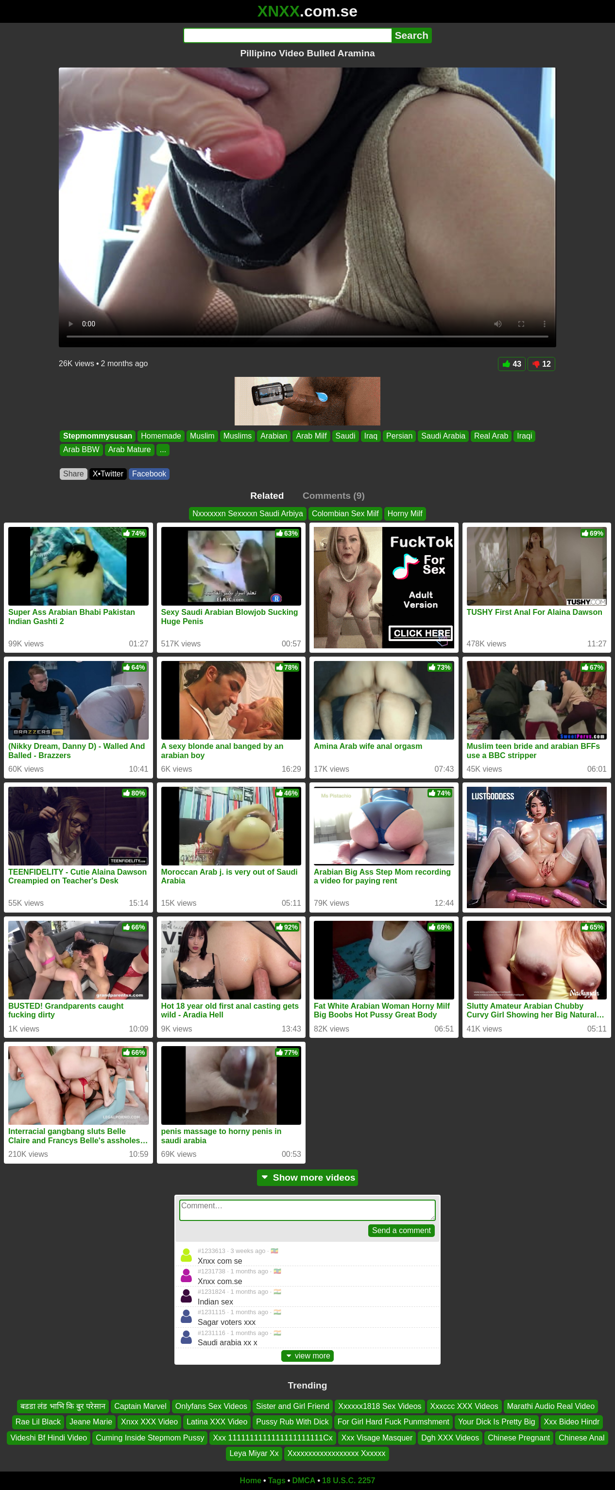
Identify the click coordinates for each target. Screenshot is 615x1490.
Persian (399, 436)
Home (250, 1480)
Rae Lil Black (38, 1422)
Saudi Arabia (443, 436)
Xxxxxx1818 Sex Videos (379, 1406)
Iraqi (524, 436)
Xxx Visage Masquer (377, 1438)
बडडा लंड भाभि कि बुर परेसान (62, 1406)
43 (511, 364)
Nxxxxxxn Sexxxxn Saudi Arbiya (247, 513)
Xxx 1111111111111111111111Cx (272, 1438)
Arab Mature (129, 450)
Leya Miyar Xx (253, 1453)
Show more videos (308, 1177)
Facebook (149, 474)
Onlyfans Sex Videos (211, 1406)
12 (541, 364)
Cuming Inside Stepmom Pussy (150, 1438)
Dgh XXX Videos (450, 1438)
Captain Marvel (140, 1406)
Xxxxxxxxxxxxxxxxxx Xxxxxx (337, 1453)
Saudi (346, 436)
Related (267, 496)
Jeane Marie (90, 1422)
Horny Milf (405, 513)
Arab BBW (81, 450)
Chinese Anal (581, 1438)
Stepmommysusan (97, 436)
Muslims (237, 436)
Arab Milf (311, 436)
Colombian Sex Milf (345, 513)
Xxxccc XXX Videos (464, 1406)
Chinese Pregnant (519, 1438)
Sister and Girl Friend (292, 1406)
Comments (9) (334, 496)
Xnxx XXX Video (149, 1422)
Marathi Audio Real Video (551, 1406)
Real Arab (491, 436)
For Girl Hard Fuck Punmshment (393, 1422)
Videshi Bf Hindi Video (48, 1438)
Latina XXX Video (217, 1422)
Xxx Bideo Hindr (572, 1422)
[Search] (287, 35)
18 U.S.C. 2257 (348, 1480)
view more (307, 1356)
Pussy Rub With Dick (292, 1422)
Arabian (273, 436)
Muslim (202, 436)
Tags (277, 1480)
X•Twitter (108, 474)
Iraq (371, 436)
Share (73, 474)
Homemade (161, 436)
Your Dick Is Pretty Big (496, 1422)
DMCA (303, 1480)
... (163, 450)
